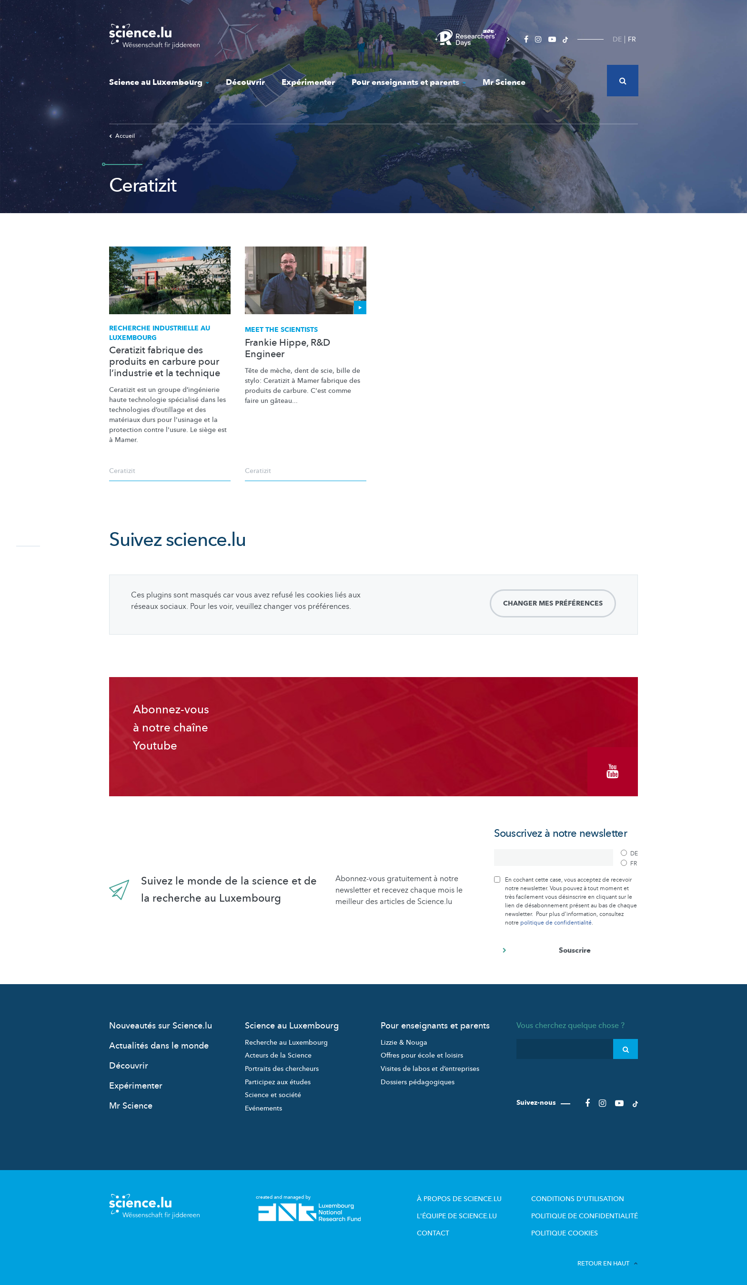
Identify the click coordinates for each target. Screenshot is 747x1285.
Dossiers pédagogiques (417, 1076)
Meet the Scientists (281, 329)
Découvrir (245, 82)
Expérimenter (308, 82)
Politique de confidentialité (588, 1209)
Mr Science (504, 82)
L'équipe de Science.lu (469, 1209)
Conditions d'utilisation (581, 1193)
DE (617, 39)
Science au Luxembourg (159, 82)
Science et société (273, 1090)
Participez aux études (278, 1076)
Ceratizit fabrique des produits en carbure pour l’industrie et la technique (164, 362)
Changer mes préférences (553, 603)
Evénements (263, 1103)
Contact (446, 1226)
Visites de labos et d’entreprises (430, 1064)
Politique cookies (570, 1226)
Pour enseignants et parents (409, 82)
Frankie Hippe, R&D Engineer (287, 348)
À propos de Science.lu (471, 1193)
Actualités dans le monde (159, 1041)
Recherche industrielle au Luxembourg (159, 333)
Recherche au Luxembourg (286, 1037)
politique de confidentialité (556, 917)
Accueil (122, 136)
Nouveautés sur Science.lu (160, 1021)
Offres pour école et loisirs (422, 1050)
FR (632, 39)
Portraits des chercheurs (282, 1064)
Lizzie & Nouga (404, 1037)
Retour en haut (607, 1256)
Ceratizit (122, 470)
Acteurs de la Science (278, 1050)
